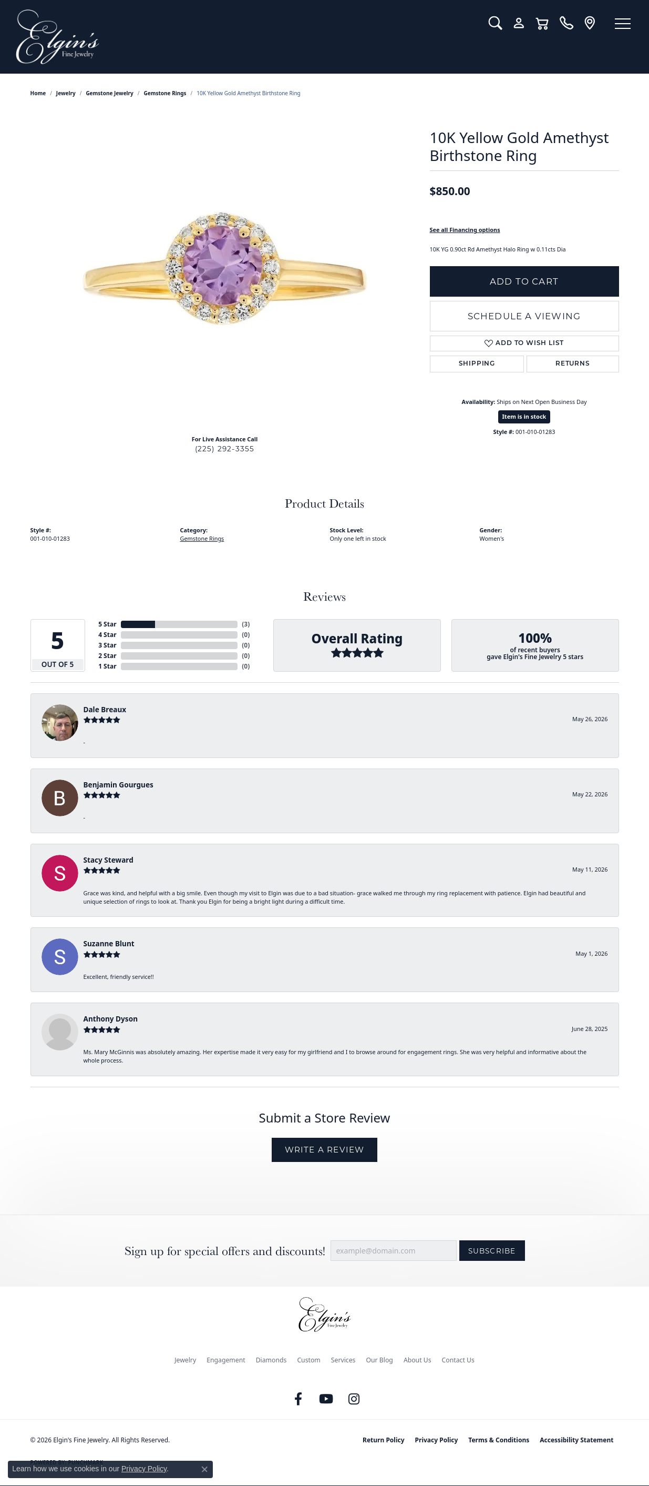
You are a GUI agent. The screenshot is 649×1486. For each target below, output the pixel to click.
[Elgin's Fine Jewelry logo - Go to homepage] (244, 37)
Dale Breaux (105, 709)
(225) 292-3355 (225, 448)
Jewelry (185, 1360)
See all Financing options (465, 230)
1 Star (107, 666)
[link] (566, 23)
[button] (495, 23)
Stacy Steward (108, 860)
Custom (308, 1360)
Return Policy (384, 1440)
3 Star (107, 645)
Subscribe (492, 1251)
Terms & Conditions (498, 1440)
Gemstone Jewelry (109, 93)
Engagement (226, 1360)
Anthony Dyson (111, 1019)
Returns (572, 364)
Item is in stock (524, 416)
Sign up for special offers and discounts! (225, 1251)
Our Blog (379, 1360)
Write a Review (325, 1150)
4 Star (107, 634)
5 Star (107, 624)
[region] (225, 269)
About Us (417, 1360)
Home (38, 93)
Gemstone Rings (165, 93)
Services (343, 1360)
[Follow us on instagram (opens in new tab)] (353, 1399)
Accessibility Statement (576, 1440)
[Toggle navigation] (623, 23)
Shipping (477, 364)
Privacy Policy (436, 1440)
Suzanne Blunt (109, 943)
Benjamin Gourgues (118, 785)
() (246, 624)
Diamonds (271, 1360)
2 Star (107, 655)
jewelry (66, 93)
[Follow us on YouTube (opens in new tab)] (325, 1399)
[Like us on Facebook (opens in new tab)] (297, 1399)
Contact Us (458, 1360)
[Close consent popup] (204, 1469)
